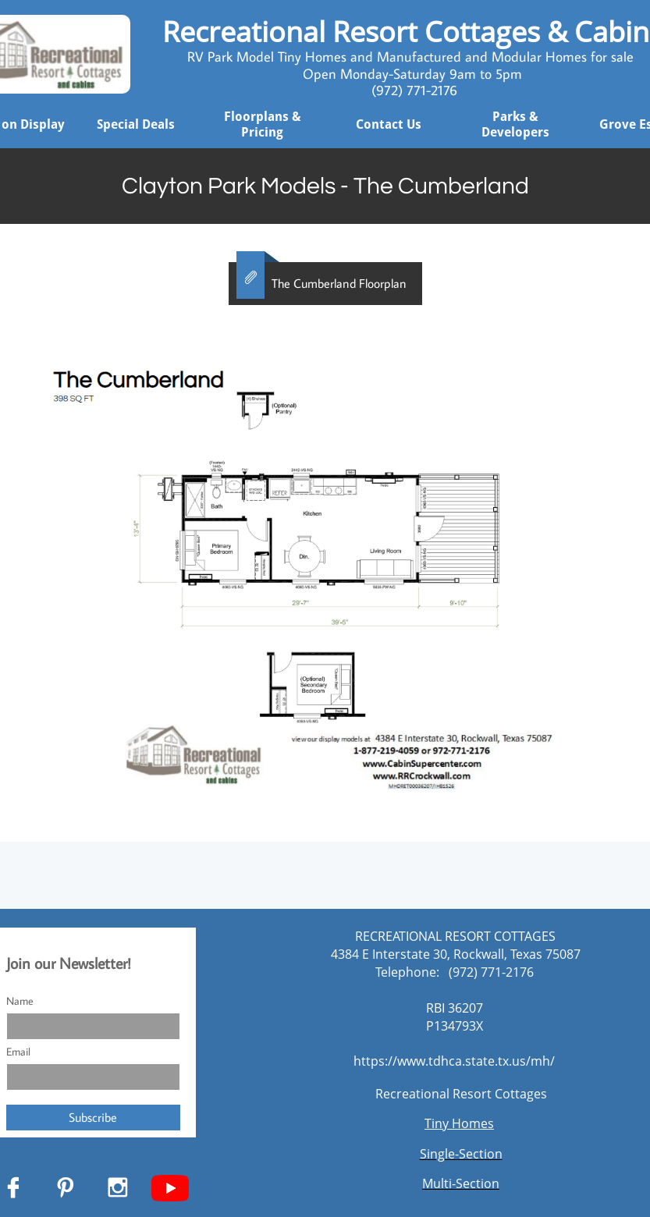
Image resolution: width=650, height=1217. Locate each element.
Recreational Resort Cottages (461, 1093)
